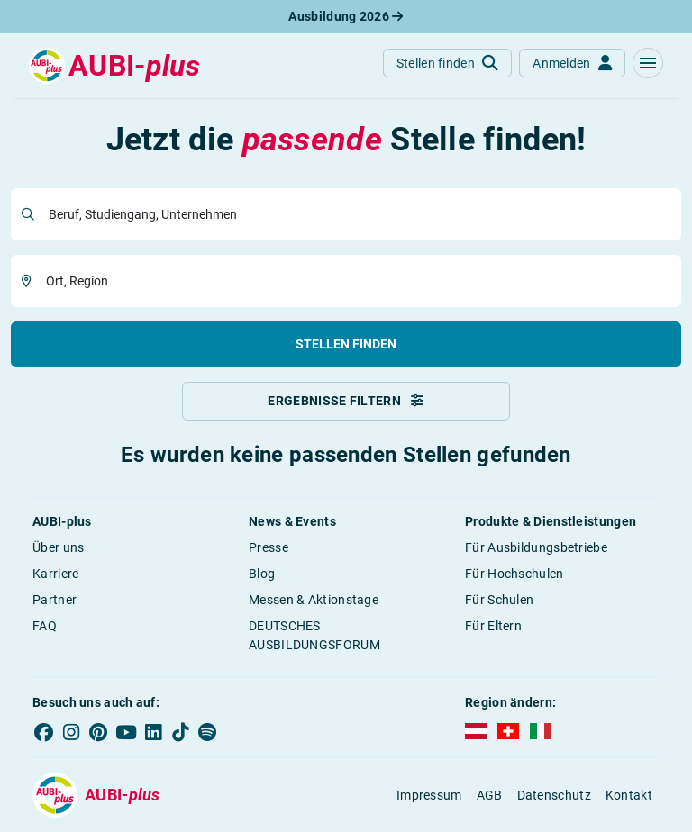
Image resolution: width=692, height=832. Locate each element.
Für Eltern (493, 626)
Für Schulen (499, 599)
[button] (648, 63)
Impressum (429, 795)
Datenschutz (554, 795)
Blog (262, 573)
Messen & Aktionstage (313, 599)
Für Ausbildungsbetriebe (536, 547)
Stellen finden (346, 344)
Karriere (55, 573)
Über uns (58, 547)
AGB (490, 795)
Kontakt (629, 795)
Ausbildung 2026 (345, 16)
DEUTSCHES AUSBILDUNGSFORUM (314, 635)
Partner (54, 599)
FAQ (44, 626)
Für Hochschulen (514, 573)
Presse (268, 547)
